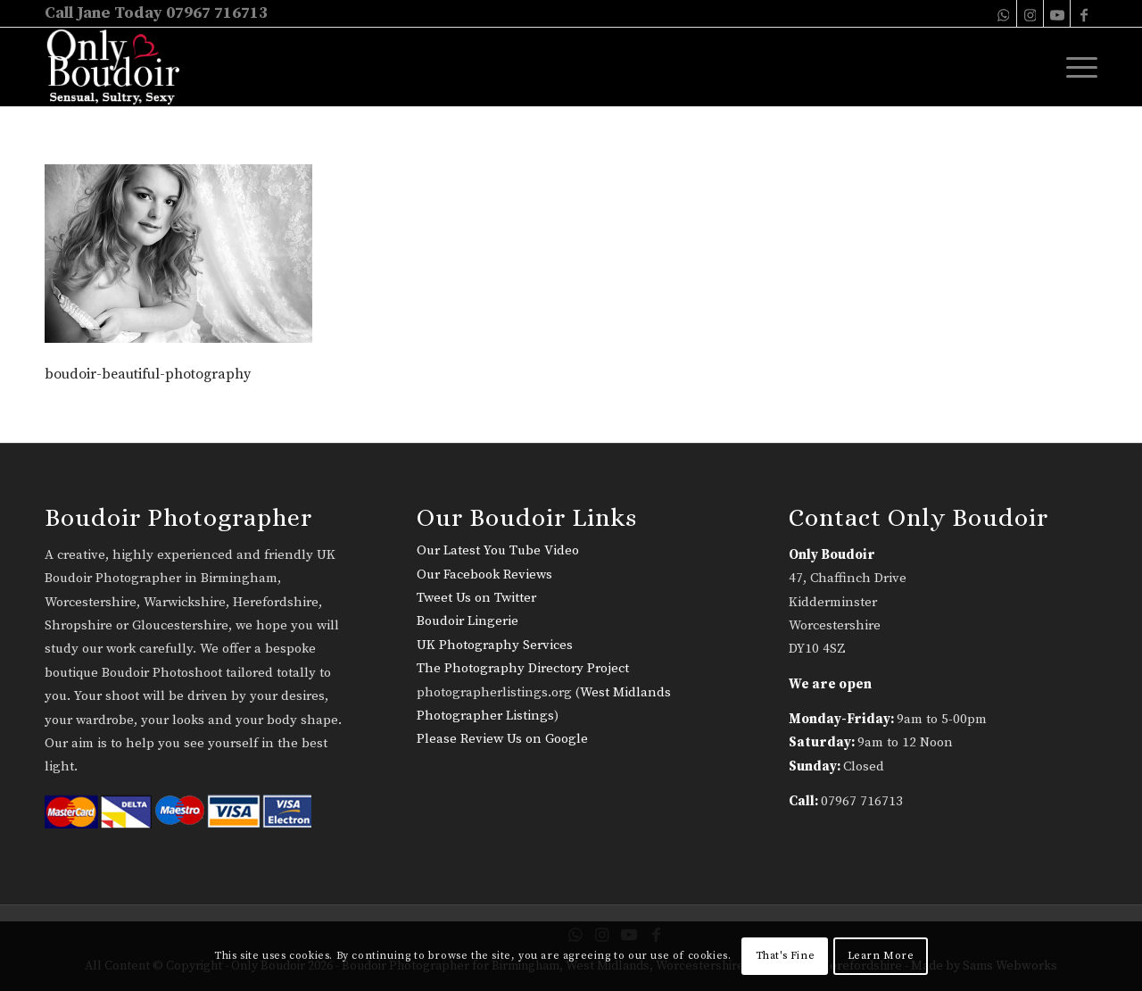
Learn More (881, 955)
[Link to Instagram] (1030, 13)
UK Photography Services (495, 645)
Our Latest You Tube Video (498, 550)
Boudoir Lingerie (467, 620)
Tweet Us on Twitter (476, 597)
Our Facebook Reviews (484, 574)
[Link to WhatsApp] (1003, 13)
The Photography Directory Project (523, 668)
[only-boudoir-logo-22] (121, 67)
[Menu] (1076, 67)
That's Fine (785, 955)
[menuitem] (1076, 67)
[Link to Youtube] (1057, 13)
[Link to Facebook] (1084, 13)
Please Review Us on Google (502, 738)
